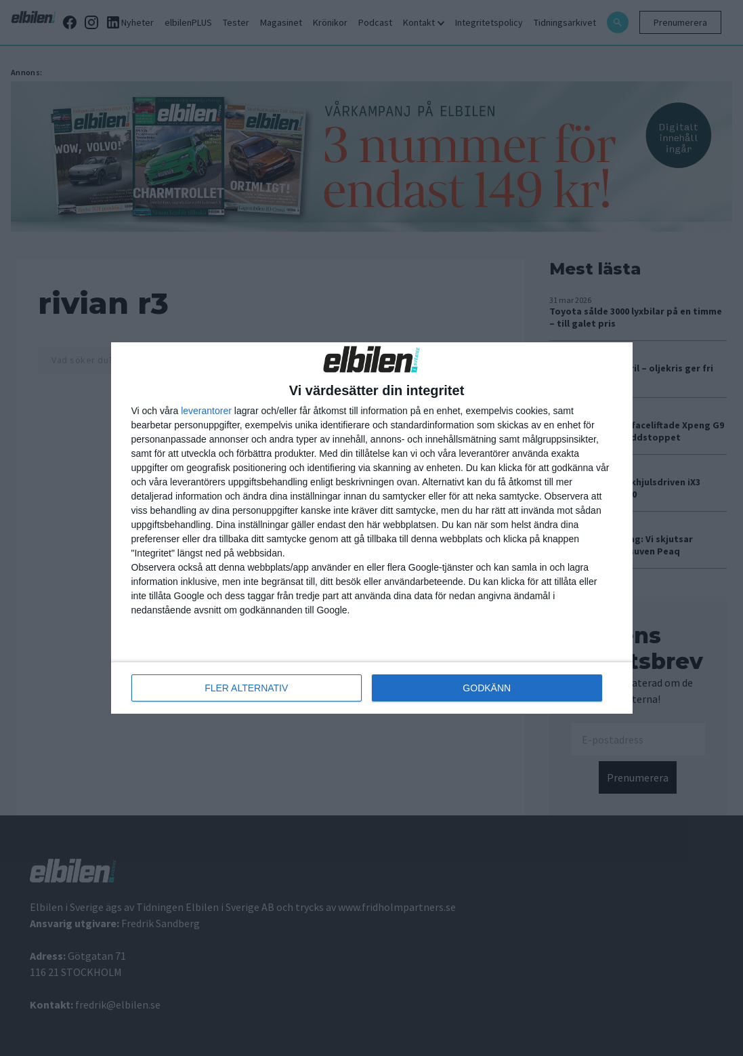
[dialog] (372, 528)
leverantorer (206, 410)
